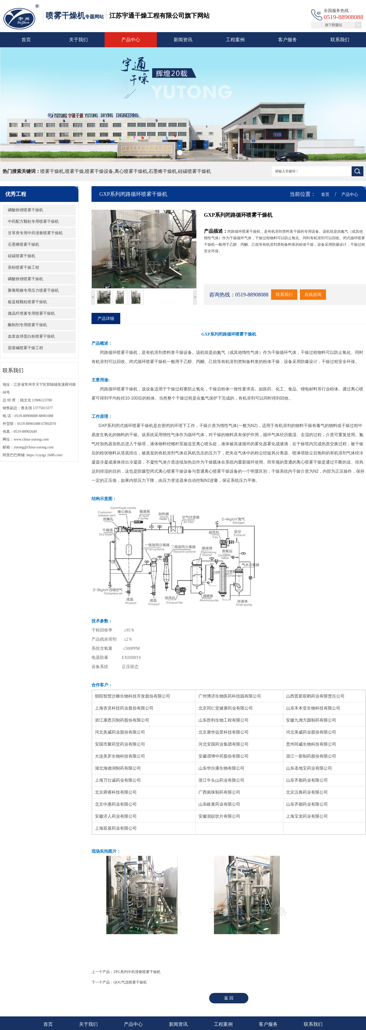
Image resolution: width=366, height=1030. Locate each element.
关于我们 (78, 39)
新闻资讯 (183, 39)
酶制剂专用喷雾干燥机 (27, 325)
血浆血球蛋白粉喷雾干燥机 (31, 336)
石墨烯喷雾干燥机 (23, 244)
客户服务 (287, 39)
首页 (26, 39)
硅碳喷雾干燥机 (21, 256)
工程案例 (235, 39)
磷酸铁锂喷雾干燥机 (25, 210)
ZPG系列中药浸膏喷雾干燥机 (137, 972)
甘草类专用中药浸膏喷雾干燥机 (35, 233)
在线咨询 (313, 294)
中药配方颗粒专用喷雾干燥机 (33, 221)
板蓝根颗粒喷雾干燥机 (27, 302)
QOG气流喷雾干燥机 (130, 982)
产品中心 (130, 39)
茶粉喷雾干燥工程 (23, 267)
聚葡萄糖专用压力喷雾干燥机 (33, 290)
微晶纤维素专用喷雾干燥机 (31, 313)
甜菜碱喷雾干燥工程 (25, 348)
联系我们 (339, 39)
